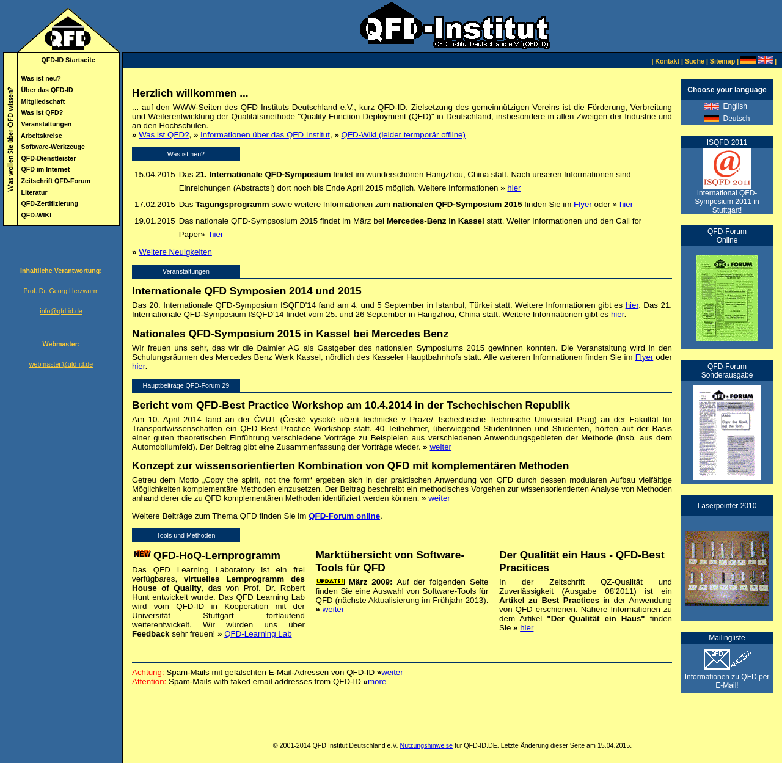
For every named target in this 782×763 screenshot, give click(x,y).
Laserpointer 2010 (727, 506)
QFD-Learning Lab (257, 633)
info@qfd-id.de (61, 311)
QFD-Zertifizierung (49, 203)
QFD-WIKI (36, 215)
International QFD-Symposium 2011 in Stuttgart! (727, 201)
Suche (694, 61)
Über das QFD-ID (47, 89)
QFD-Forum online (344, 515)
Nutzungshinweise (426, 745)
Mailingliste (727, 637)
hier (514, 187)
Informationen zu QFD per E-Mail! (727, 678)
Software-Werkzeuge (53, 146)
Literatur (34, 192)
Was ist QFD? (42, 112)
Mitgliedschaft (43, 101)
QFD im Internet (45, 169)
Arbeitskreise (41, 135)
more (377, 681)
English (735, 106)
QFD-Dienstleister (48, 158)
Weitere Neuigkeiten (175, 252)
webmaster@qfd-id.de (61, 364)
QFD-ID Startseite (68, 60)
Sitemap (722, 61)
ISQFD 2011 (727, 142)
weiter (440, 446)
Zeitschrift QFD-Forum (55, 180)
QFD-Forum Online (727, 235)
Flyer (583, 204)
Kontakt (667, 61)
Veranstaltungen (46, 124)
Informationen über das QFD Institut (265, 134)
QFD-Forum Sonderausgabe (727, 370)
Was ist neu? (40, 78)
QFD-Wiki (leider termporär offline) (404, 134)
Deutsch (736, 118)
